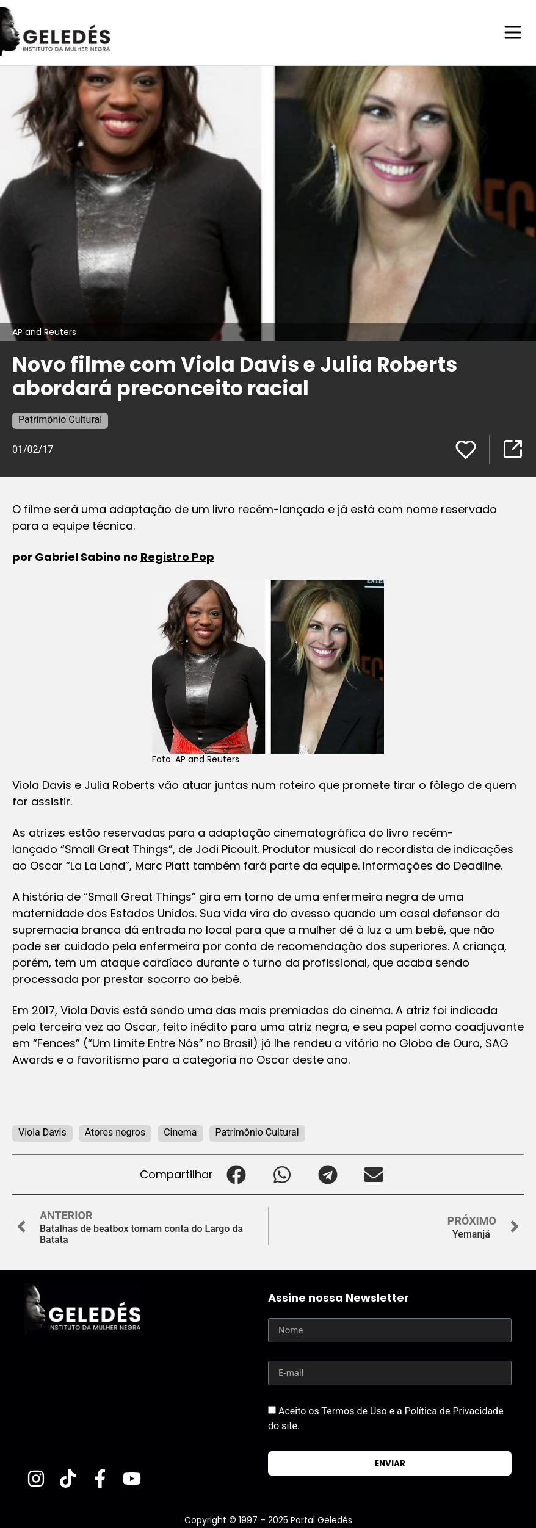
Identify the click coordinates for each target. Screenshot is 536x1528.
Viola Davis (42, 1131)
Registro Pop (177, 556)
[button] (236, 1173)
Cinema (180, 1131)
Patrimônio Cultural (60, 419)
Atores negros (115, 1131)
